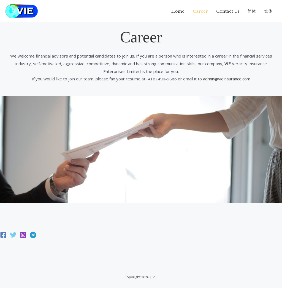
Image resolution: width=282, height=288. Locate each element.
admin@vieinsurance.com (226, 78)
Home (178, 11)
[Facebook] (3, 235)
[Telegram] (33, 235)
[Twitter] (13, 235)
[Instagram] (23, 235)
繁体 (268, 11)
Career (200, 11)
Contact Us (227, 11)
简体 (252, 11)
